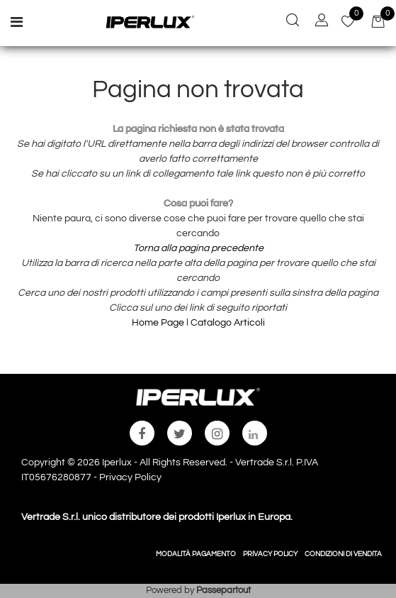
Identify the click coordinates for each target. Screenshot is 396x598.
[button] (293, 22)
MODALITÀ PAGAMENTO (196, 554)
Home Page (159, 323)
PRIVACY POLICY (270, 554)
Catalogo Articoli (228, 323)
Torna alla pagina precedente (198, 248)
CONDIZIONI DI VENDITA (343, 554)
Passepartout (223, 590)
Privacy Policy (130, 477)
